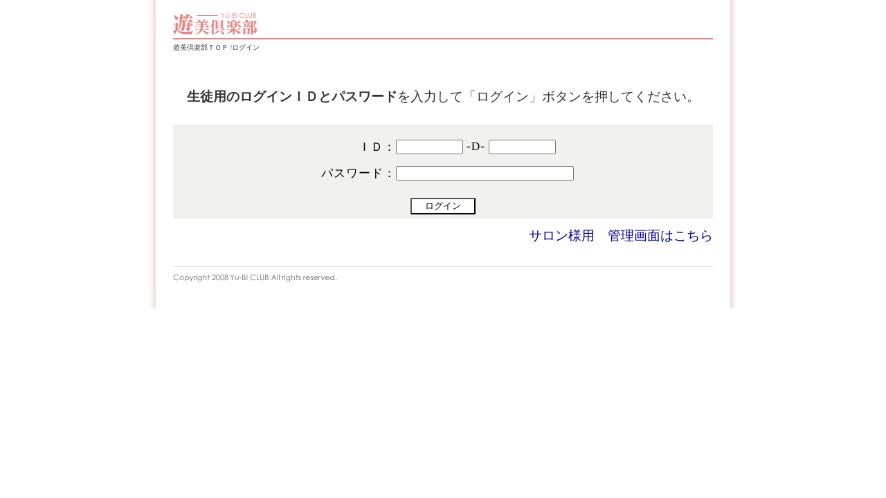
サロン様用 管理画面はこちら (621, 235)
